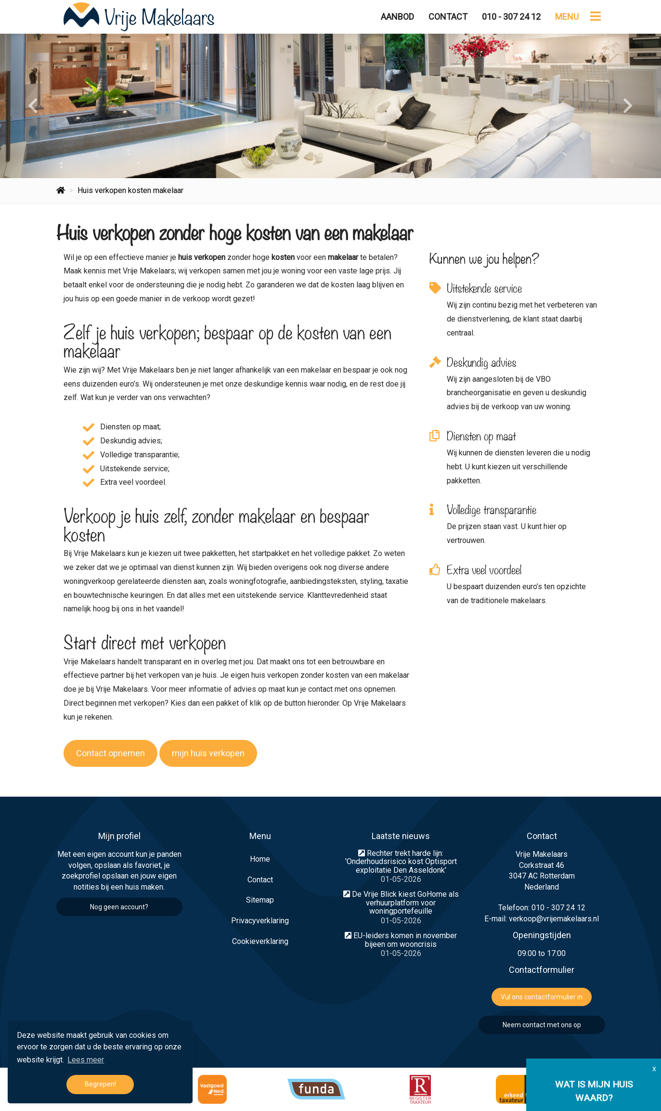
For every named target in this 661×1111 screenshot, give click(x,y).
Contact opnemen (110, 753)
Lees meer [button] (85, 1059)
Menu (567, 17)
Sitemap (260, 899)
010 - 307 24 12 (511, 17)
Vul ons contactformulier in (542, 997)
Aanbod (397, 17)
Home (260, 859)
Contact (447, 17)
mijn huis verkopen (208, 753)
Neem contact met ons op (542, 1025)
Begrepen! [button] (100, 1084)
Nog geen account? (119, 907)
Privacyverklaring (260, 920)
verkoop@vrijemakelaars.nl (554, 918)
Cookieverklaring (260, 941)
